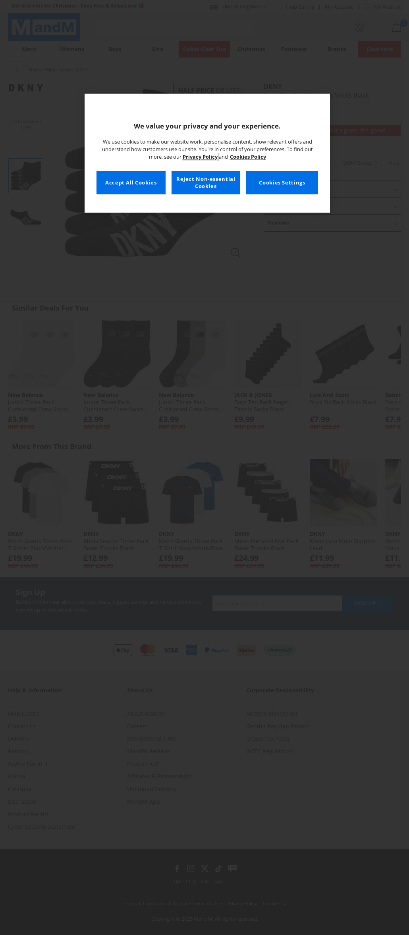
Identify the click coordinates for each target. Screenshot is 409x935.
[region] (207, 153)
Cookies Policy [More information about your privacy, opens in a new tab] (248, 157)
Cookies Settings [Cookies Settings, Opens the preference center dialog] (282, 182)
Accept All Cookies (130, 182)
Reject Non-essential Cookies (205, 183)
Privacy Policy (200, 157)
